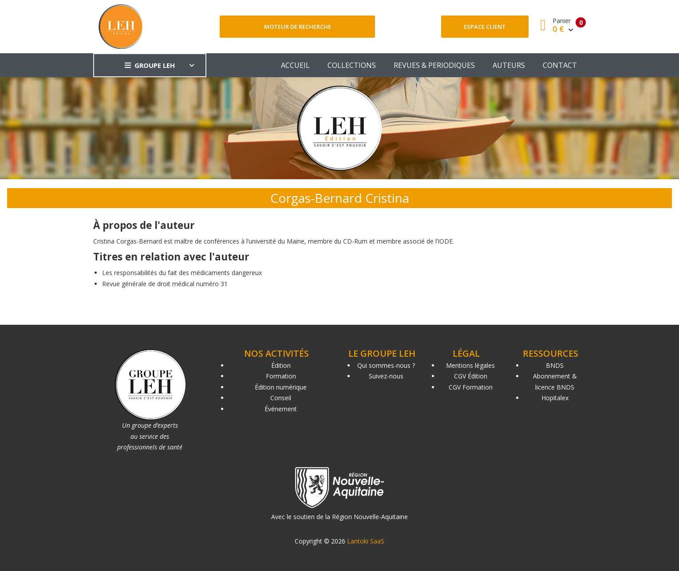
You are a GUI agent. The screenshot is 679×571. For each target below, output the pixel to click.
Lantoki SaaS (365, 541)
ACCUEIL (295, 65)
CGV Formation (471, 387)
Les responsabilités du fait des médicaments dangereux (182, 272)
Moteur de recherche (297, 27)
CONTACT (560, 65)
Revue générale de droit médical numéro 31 (165, 284)
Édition (281, 365)
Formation (281, 376)
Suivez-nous (386, 376)
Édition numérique (281, 387)
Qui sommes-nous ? (386, 365)
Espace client (485, 27)
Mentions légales (470, 365)
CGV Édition (470, 376)
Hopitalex (554, 398)
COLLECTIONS (352, 65)
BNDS (555, 365)
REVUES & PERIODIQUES (434, 65)
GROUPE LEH (150, 65)
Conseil (280, 398)
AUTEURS (509, 65)
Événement (280, 409)
